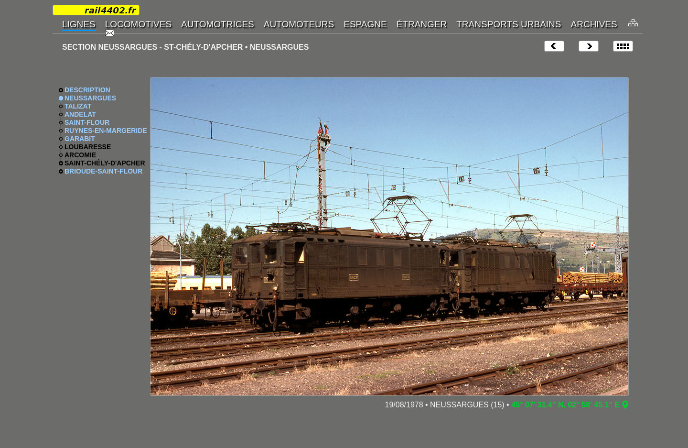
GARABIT (79, 138)
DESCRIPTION (87, 90)
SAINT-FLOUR (86, 122)
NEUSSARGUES (90, 98)
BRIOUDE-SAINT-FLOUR (103, 171)
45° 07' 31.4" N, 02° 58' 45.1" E (565, 405)
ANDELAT (80, 114)
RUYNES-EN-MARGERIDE (105, 130)
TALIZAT (77, 106)
